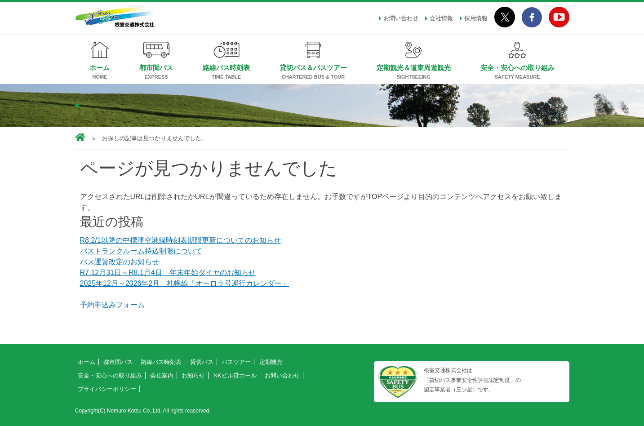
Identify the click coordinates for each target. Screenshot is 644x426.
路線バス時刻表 (226, 67)
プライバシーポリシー (107, 389)
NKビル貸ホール (235, 375)
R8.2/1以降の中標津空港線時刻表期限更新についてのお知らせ (180, 240)
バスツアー (236, 362)
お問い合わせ (400, 18)
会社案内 (161, 375)
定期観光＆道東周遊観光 (414, 67)
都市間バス (156, 67)
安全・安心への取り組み (517, 67)
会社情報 (441, 18)
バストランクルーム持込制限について (141, 251)
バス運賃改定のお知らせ (119, 262)
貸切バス (201, 362)
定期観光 (271, 362)
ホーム (99, 67)
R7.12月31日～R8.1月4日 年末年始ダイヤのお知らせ (168, 272)
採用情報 (476, 18)
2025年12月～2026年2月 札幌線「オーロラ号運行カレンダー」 (184, 283)
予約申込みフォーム (112, 305)
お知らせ (193, 375)
